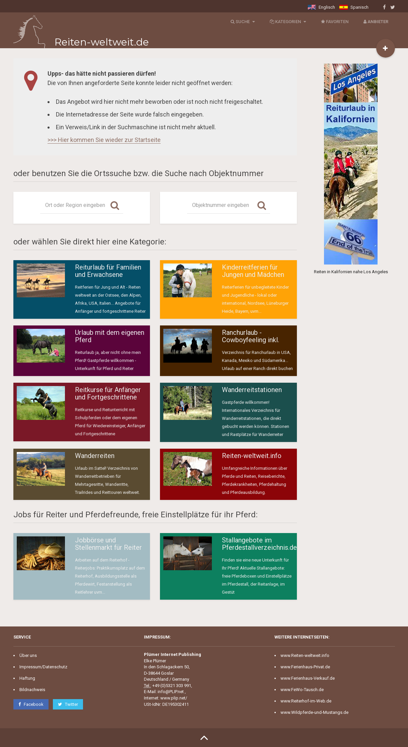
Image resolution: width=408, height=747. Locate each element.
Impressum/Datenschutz (43, 666)
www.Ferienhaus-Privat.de (305, 666)
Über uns (28, 655)
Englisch (321, 7)
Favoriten (333, 21)
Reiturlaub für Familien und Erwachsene (108, 271)
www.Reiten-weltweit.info (304, 655)
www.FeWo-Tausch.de (302, 689)
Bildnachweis (32, 689)
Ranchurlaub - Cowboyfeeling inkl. (250, 336)
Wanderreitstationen (252, 390)
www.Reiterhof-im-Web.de (305, 700)
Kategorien (287, 21)
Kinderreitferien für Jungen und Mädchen (253, 271)
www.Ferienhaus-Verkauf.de (307, 678)
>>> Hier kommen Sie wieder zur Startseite (104, 139)
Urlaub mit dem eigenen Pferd (109, 336)
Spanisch (354, 7)
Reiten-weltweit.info (251, 456)
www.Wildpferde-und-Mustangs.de (314, 712)
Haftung (27, 678)
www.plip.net (172, 697)
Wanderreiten (94, 456)
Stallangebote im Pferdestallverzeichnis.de (259, 543)
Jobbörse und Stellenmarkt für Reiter (108, 543)
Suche (242, 21)
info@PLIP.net (171, 691)
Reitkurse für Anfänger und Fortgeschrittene (108, 393)
